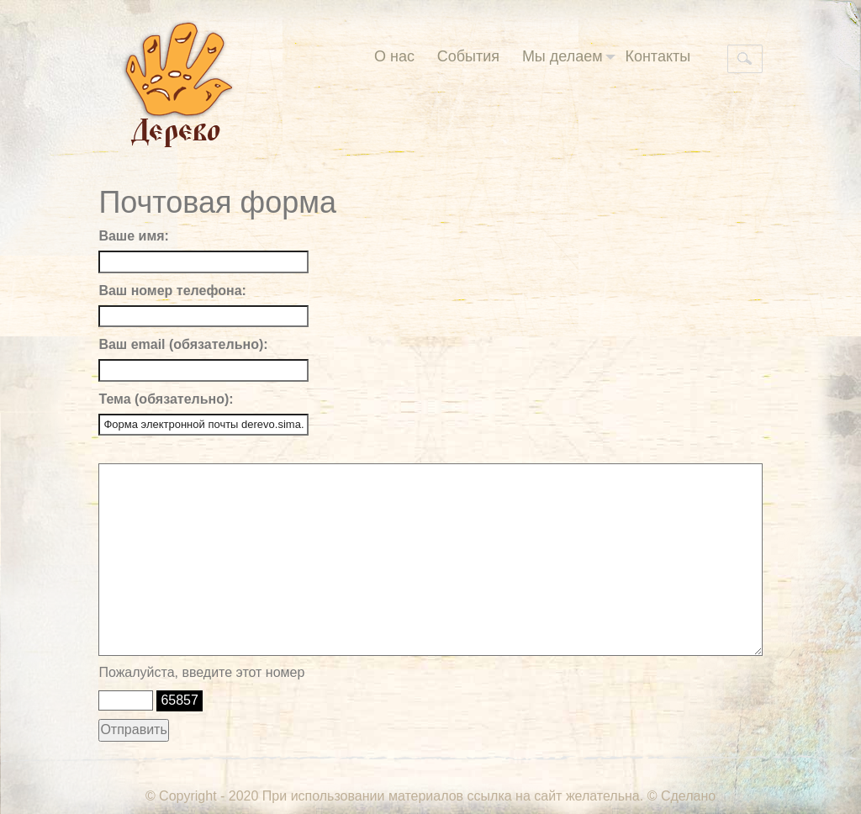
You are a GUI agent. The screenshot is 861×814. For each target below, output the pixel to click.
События (468, 56)
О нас (394, 56)
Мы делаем (568, 56)
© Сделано (681, 796)
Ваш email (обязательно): (182, 344)
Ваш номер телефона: (172, 290)
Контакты (657, 56)
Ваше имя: (133, 236)
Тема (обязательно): (165, 399)
